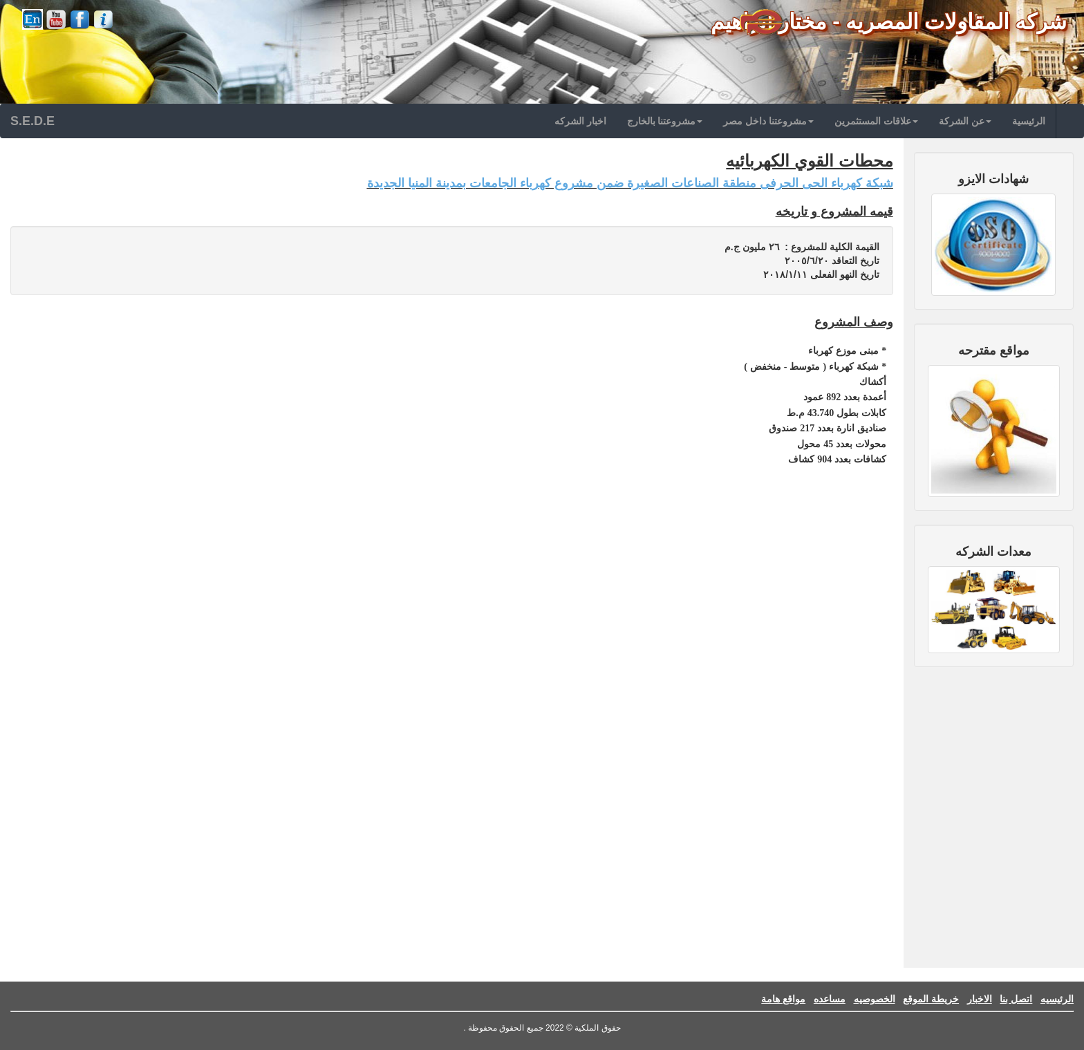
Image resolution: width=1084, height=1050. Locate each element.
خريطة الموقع (931, 998)
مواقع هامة (783, 998)
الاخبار (979, 998)
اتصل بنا (1016, 998)
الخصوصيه (874, 998)
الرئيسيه (1057, 998)
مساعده (829, 998)
